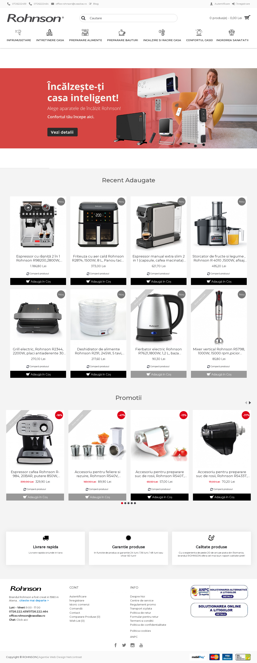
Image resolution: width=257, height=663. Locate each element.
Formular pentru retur (144, 616)
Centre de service (142, 600)
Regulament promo (143, 604)
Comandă (76, 608)
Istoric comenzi (79, 604)
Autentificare (78, 596)
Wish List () (77, 620)
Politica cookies (140, 630)
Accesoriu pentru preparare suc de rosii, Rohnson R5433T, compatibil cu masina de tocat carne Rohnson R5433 (221, 474)
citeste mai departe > (34, 600)
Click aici (22, 619)
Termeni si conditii (141, 620)
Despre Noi (137, 596)
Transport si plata (141, 608)
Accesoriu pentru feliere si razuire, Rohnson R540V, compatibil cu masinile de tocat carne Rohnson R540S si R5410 (97, 474)
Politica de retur (140, 612)
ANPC (134, 636)
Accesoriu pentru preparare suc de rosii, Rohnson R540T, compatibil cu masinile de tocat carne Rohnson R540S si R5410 (159, 474)
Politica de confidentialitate (148, 624)
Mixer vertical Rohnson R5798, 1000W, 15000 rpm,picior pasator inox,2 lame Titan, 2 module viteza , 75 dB (219, 351)
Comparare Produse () (84, 616)
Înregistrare (76, 600)
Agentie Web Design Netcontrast (60, 657)
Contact (74, 612)
